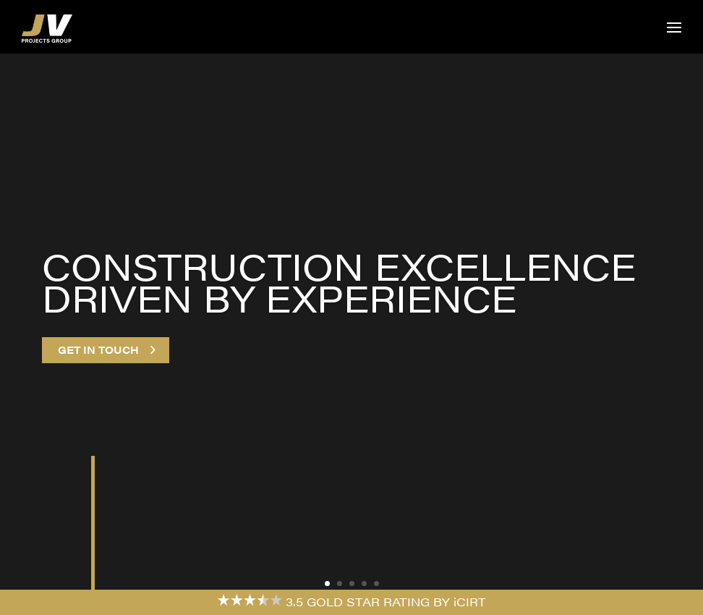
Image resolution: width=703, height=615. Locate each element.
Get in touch (98, 349)
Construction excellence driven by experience (339, 281)
